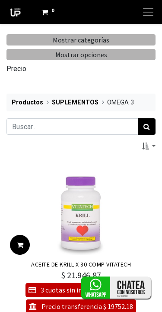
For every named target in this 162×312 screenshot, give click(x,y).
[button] (149, 146)
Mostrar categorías (81, 40)
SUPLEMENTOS (75, 102)
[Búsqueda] (147, 126)
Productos (27, 102)
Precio (16, 69)
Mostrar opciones (81, 54)
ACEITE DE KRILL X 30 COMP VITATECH (81, 264)
